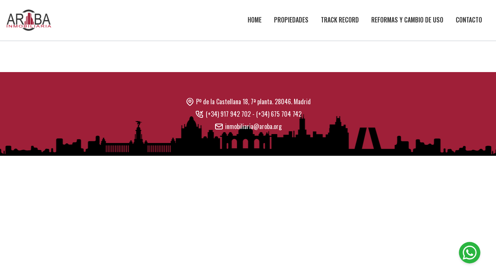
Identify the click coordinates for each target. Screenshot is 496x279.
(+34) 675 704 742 (278, 114)
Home (255, 19)
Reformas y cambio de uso (407, 19)
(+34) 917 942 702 (228, 114)
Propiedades (291, 19)
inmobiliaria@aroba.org (253, 126)
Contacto (469, 19)
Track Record (340, 19)
